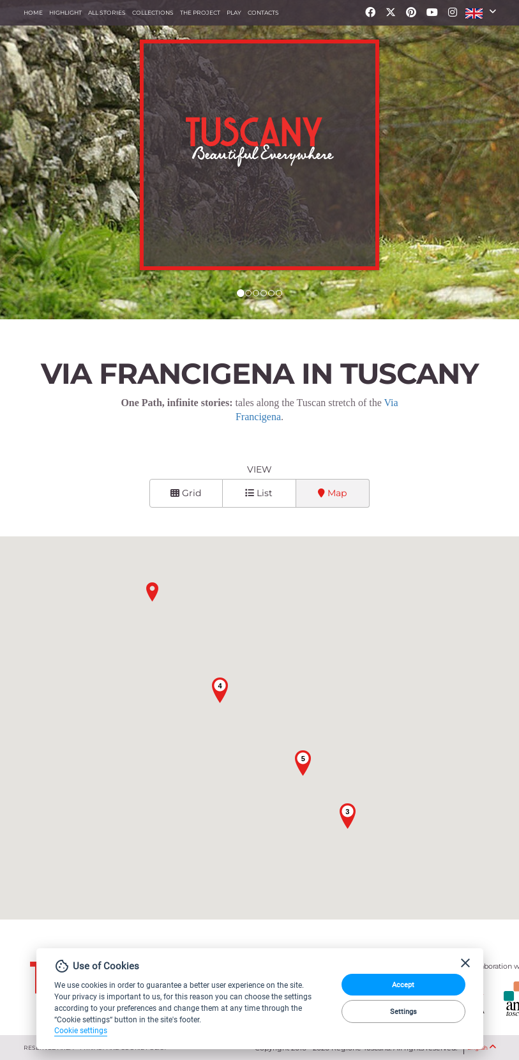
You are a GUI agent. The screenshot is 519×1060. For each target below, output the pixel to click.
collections (153, 12)
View (259, 469)
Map (332, 493)
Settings (403, 1011)
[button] (480, 13)
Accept (403, 984)
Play (234, 12)
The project (200, 12)
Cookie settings (80, 1030)
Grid (185, 493)
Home (33, 12)
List (259, 493)
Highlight (65, 12)
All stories (107, 12)
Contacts (263, 12)
